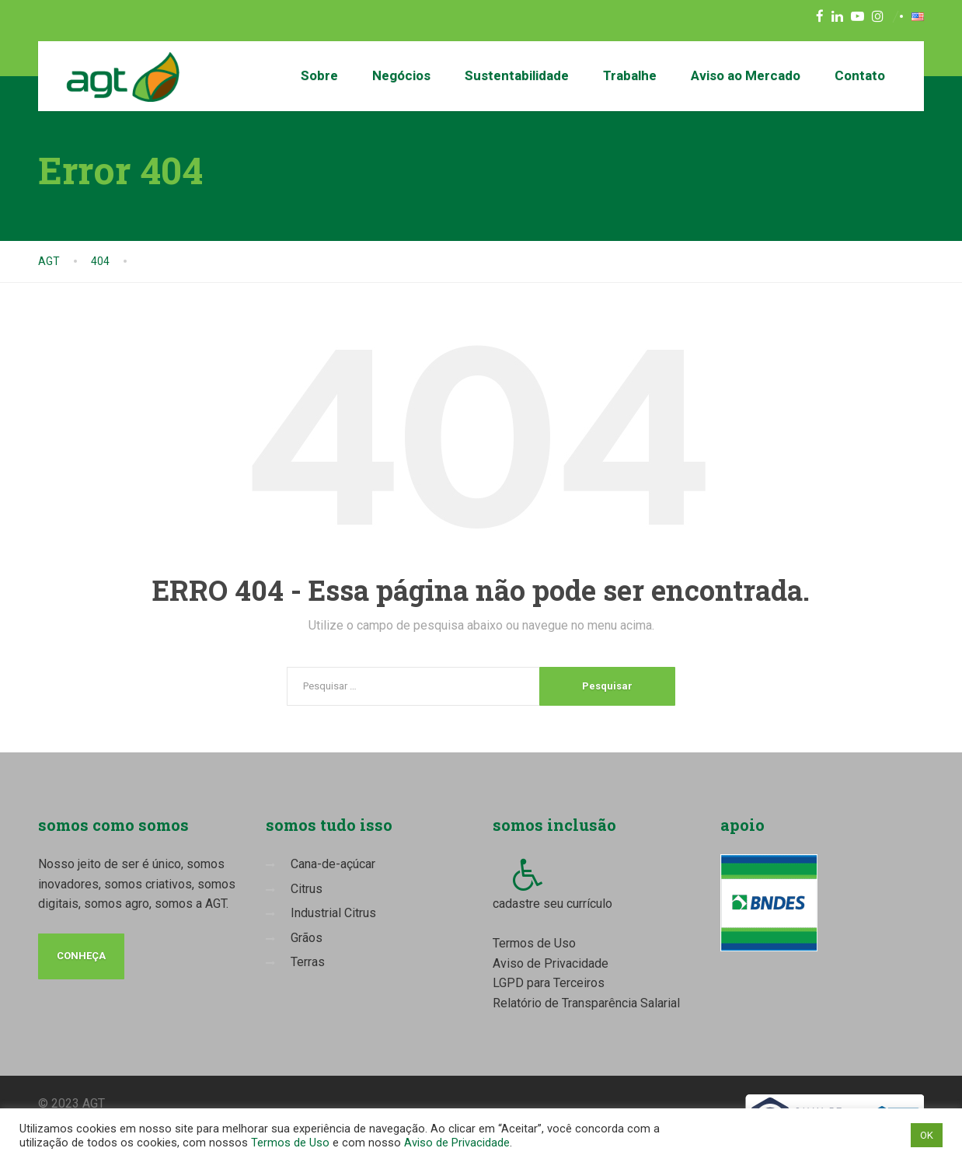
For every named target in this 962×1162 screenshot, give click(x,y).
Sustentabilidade (517, 75)
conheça (81, 955)
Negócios (401, 75)
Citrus (306, 888)
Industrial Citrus (333, 913)
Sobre (319, 75)
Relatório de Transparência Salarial (586, 1003)
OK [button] (926, 1135)
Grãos (306, 937)
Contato (860, 75)
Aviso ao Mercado (745, 75)
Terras (308, 961)
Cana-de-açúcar (333, 864)
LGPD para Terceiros (549, 982)
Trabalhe (630, 75)
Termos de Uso (534, 943)
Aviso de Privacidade (550, 963)
